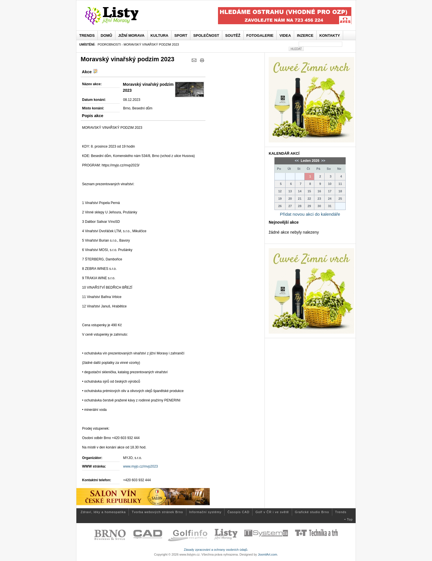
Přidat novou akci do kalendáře (310, 214)
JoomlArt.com (267, 554)
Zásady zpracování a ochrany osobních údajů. (216, 549)
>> (322, 161)
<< (297, 161)
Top (350, 519)
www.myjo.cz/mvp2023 (140, 466)
